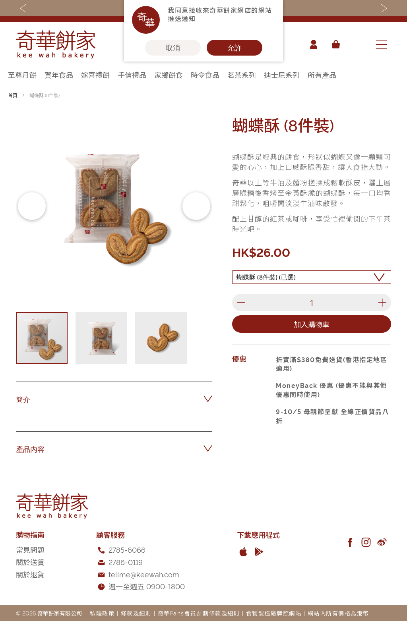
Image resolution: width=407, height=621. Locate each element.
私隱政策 (102, 613)
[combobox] (357, 44)
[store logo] (55, 44)
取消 (173, 47)
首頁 (12, 95)
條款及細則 (136, 613)
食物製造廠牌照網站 (274, 613)
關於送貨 (30, 562)
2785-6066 (127, 549)
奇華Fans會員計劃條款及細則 (199, 613)
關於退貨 (30, 574)
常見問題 (30, 549)
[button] (32, 206)
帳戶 (313, 44)
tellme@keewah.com (144, 574)
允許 (234, 47)
